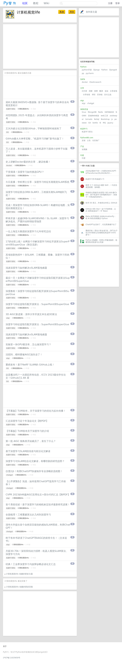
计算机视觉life (23, 109)
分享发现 (113, 91)
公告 (89, 140)
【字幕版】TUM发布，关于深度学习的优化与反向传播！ (36, 410)
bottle (95, 123)
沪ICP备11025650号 (11, 658)
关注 (72, 12)
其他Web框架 (93, 116)
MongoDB (92, 112)
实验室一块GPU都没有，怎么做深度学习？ (28, 344)
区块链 (100, 95)
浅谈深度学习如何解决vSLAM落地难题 (26, 267)
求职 (93, 95)
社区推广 (96, 140)
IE (100, 123)
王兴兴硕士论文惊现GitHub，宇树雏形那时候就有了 (33, 128)
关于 (5, 646)
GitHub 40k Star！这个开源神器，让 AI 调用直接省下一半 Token (101, 210)
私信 (62, 12)
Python (104, 70)
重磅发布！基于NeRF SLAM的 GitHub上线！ (30, 364)
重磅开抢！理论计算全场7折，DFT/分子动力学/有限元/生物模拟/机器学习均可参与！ (102, 233)
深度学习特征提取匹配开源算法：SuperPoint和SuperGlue (37, 304)
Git (89, 123)
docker (85, 82)
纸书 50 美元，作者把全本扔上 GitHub (101, 203)
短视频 (84, 149)
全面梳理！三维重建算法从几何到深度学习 (28, 514)
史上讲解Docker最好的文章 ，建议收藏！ (28, 161)
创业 (106, 91)
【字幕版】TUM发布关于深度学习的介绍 (27, 431)
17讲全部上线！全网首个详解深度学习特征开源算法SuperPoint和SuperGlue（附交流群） (37, 243)
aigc (84, 103)
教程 (35, 3)
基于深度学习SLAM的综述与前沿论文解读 (28, 451)
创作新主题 (91, 12)
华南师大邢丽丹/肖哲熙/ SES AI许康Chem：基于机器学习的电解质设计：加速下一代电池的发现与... (101, 195)
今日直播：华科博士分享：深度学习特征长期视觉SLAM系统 (37, 182)
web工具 (104, 116)
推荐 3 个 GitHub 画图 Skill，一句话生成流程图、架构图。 (101, 186)
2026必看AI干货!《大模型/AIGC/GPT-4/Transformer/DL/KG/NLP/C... (101, 172)
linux (84, 112)
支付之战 (107, 95)
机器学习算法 (87, 132)
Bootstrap (105, 119)
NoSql (96, 119)
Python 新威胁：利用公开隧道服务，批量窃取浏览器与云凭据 (101, 241)
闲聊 (90, 91)
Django (96, 70)
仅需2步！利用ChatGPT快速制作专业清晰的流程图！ (34, 471)
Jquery (110, 123)
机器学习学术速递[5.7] (95, 179)
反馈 (83, 140)
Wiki (46, 3)
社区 (25, 3)
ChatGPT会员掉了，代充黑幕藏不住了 (101, 224)
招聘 (96, 91)
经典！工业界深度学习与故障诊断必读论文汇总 (31, 564)
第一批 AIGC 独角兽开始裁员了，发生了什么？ (31, 441)
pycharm (90, 73)
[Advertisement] (99, 37)
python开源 (87, 70)
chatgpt (90, 103)
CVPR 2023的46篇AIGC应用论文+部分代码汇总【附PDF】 (38, 494)
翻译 (101, 91)
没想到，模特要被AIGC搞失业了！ (24, 354)
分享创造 (86, 95)
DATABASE (109, 112)
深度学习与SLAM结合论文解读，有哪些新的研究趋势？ (35, 461)
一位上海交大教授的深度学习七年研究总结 (28, 231)
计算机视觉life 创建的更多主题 (19, 574)
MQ (104, 123)
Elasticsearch (95, 82)
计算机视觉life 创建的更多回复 (19, 587)
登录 (117, 3)
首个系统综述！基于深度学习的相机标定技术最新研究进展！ (38, 504)
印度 (83, 158)
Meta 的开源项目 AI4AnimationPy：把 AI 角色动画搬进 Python (101, 217)
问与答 (84, 91)
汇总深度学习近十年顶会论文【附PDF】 (27, 421)
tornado (88, 119)
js (112, 119)
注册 (110, 3)
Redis (100, 112)
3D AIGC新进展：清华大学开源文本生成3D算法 (31, 314)
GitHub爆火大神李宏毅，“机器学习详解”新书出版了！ (35, 138)
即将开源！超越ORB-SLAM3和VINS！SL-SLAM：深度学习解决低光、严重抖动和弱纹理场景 (37, 220)
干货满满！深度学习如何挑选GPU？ (25, 171)
